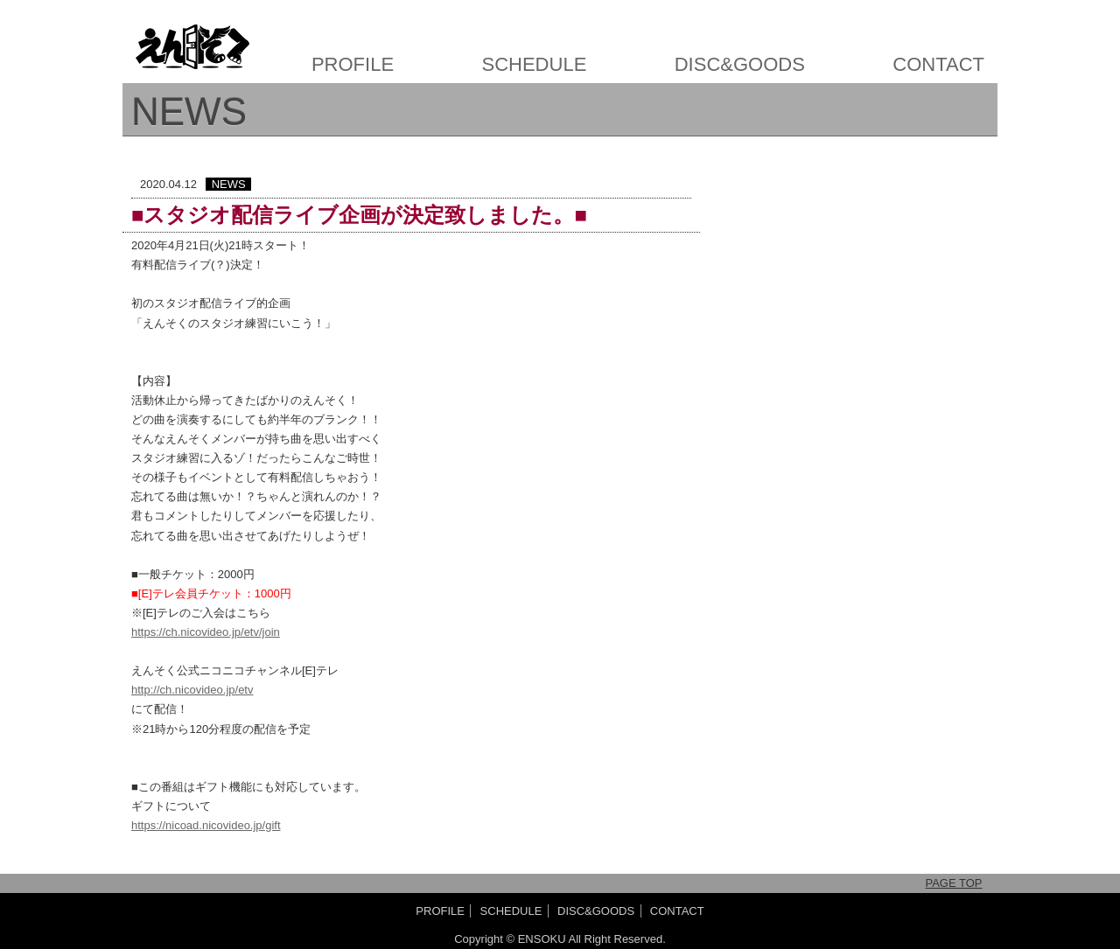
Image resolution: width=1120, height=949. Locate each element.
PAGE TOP (953, 883)
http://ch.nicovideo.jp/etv (192, 689)
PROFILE (353, 64)
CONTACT (938, 64)
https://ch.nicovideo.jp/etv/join (205, 631)
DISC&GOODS (740, 64)
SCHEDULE (534, 64)
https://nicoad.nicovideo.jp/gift (206, 825)
